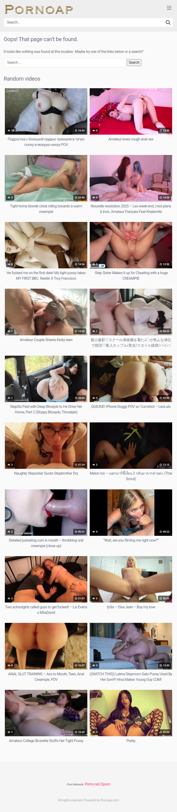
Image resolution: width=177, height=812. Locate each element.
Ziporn (105, 784)
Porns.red (92, 784)
